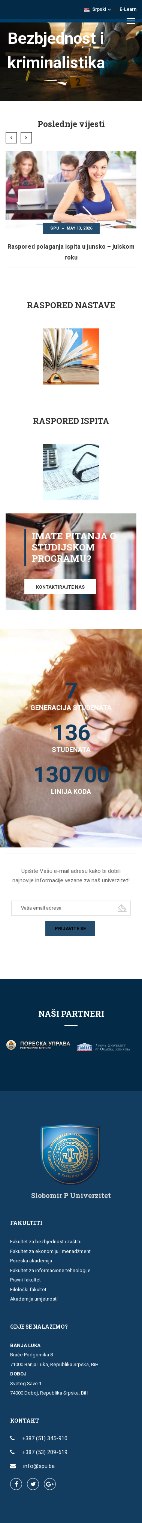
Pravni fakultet (25, 1280)
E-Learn (128, 9)
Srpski (95, 9)
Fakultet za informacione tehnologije (50, 1270)
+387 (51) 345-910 (44, 1438)
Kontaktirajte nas (60, 587)
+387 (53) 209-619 (44, 1452)
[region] (71, 50)
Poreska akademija (31, 1260)
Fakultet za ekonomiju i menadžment (50, 1251)
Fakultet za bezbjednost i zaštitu (46, 1241)
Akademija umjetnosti (34, 1299)
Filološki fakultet (28, 1289)
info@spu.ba (39, 1466)
